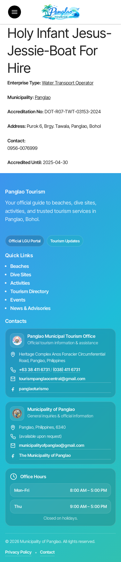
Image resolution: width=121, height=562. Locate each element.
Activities (20, 283)
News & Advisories (30, 308)
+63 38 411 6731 (34, 369)
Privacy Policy (18, 552)
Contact (47, 552)
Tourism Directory (29, 291)
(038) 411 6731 (66, 369)
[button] (14, 12)
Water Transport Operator (68, 82)
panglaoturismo (33, 388)
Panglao (43, 97)
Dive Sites (20, 274)
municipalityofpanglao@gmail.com (51, 445)
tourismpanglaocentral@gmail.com (52, 378)
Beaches (19, 266)
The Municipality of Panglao (45, 455)
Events (17, 300)
